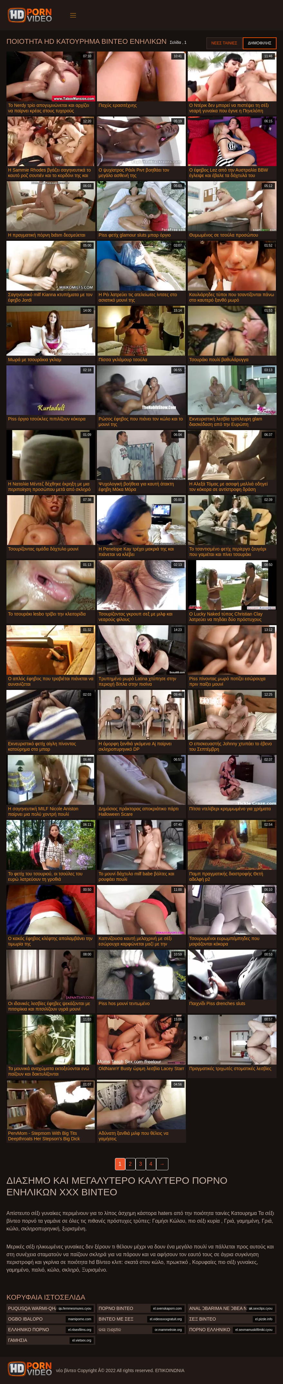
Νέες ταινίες (224, 43)
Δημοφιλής (259, 43)
